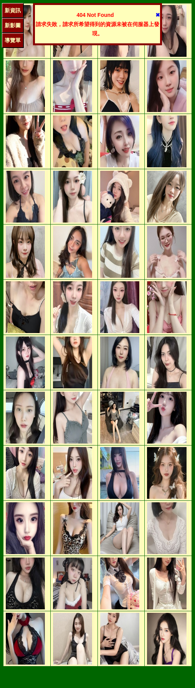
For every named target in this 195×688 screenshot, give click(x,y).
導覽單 (13, 40)
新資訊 (13, 10)
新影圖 (13, 25)
